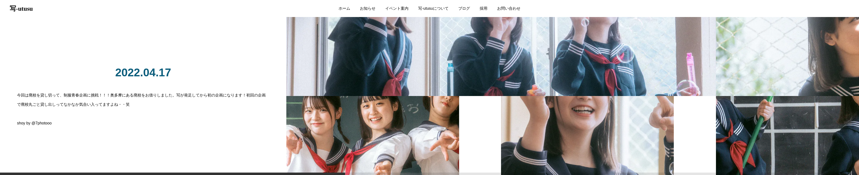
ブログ (464, 8)
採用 (483, 8)
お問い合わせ (508, 8)
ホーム (344, 8)
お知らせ (367, 8)
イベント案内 (396, 8)
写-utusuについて (433, 8)
